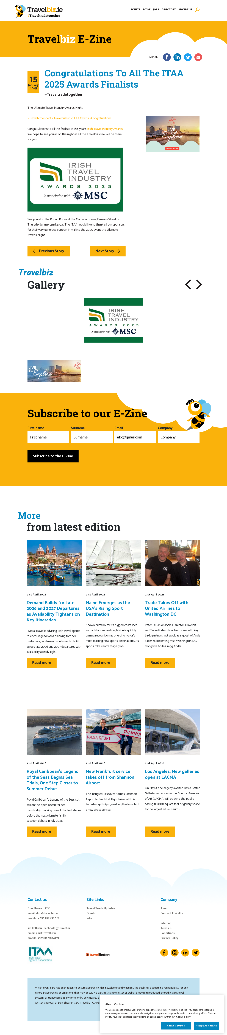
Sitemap (165, 923)
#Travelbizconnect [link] (39, 118)
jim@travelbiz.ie (46, 933)
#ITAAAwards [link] (80, 118)
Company (179, 434)
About (164, 908)
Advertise (185, 10)
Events (135, 10)
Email (135, 434)
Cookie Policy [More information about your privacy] (183, 1024)
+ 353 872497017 (48, 918)
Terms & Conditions (167, 931)
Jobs (156, 10)
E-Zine (147, 10)
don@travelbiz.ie (47, 913)
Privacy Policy (169, 938)
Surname (92, 434)
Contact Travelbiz (171, 913)
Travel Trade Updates (101, 908)
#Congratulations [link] (100, 118)
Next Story (107, 251)
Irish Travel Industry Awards (105, 129)
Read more (41, 663)
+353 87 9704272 (48, 938)
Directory (169, 10)
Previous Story (48, 251)
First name (48, 434)
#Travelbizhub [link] (61, 118)
